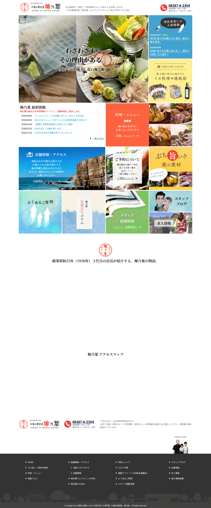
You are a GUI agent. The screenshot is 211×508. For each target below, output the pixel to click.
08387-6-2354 (179, 5)
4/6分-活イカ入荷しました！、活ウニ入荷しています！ (170, 52)
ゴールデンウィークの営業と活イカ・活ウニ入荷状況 (59, 115)
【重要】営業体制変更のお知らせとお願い (53, 124)
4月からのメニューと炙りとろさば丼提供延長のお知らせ (60, 119)
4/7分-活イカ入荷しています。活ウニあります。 (169, 39)
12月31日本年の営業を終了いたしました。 (54, 132)
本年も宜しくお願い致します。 (48, 128)
